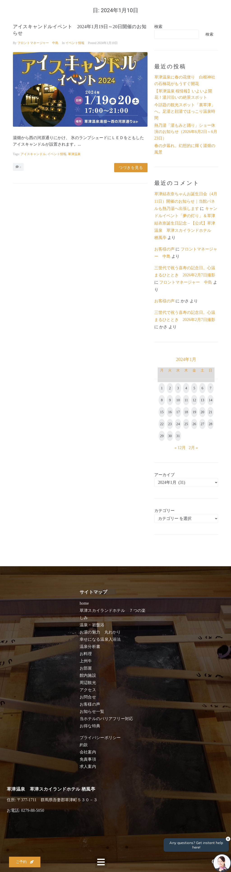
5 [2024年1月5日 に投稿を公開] (194, 388)
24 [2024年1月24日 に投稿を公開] (178, 424)
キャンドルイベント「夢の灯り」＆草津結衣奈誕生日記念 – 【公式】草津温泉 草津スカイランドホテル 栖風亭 (185, 223)
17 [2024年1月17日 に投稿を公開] (178, 412)
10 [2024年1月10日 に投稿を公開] (178, 400)
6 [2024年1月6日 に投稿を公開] (202, 388)
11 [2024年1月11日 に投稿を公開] (186, 400)
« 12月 (180, 447)
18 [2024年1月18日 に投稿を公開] (186, 412)
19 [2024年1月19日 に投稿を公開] (194, 412)
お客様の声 (164, 249)
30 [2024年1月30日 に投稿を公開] (170, 436)
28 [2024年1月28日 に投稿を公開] (210, 424)
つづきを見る (131, 167)
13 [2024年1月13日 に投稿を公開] (202, 400)
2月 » (193, 447)
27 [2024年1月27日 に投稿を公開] (202, 424)
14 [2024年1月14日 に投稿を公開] (210, 400)
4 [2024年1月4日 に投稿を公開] (186, 388)
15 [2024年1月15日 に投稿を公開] (162, 412)
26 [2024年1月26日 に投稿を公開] (194, 424)
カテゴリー (164, 510)
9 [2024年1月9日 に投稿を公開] (170, 400)
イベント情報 (74, 43)
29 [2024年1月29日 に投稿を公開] (162, 436)
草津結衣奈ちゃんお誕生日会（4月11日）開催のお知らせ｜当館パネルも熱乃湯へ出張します (185, 201)
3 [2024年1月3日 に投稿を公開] (178, 388)
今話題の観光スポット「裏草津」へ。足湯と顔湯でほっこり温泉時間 (184, 111)
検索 (158, 26)
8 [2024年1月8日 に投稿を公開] (162, 400)
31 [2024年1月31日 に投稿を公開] (178, 436)
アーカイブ (164, 475)
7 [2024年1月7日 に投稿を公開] (210, 388)
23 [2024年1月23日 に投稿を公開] (170, 424)
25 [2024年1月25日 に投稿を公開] (186, 424)
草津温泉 (74, 154)
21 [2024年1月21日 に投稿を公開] (210, 412)
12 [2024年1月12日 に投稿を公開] (194, 400)
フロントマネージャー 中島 (37, 43)
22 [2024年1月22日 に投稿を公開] (162, 424)
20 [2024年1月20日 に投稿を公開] (202, 412)
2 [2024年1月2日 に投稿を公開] (170, 388)
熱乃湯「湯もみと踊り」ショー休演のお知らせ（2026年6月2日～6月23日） (185, 132)
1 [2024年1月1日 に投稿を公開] (162, 388)
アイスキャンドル (33, 154)
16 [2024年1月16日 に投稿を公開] (170, 412)
